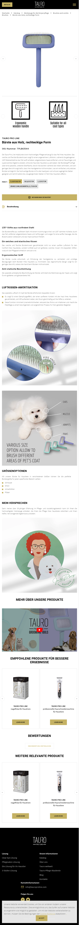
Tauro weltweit (46, 866)
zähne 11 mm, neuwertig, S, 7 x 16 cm (23, 186)
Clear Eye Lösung (9, 857)
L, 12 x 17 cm (42, 181)
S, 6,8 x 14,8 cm (15, 181)
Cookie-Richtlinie (47, 913)
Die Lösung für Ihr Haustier (14, 866)
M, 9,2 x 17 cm (29, 181)
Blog (41, 875)
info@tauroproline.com (36, 887)
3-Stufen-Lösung (9, 870)
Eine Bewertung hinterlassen (39, 746)
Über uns (43, 862)
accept (41, 918)
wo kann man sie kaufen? (39, 197)
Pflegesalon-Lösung (11, 862)
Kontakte (43, 879)
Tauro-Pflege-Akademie (50, 870)
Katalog (7, 5)
